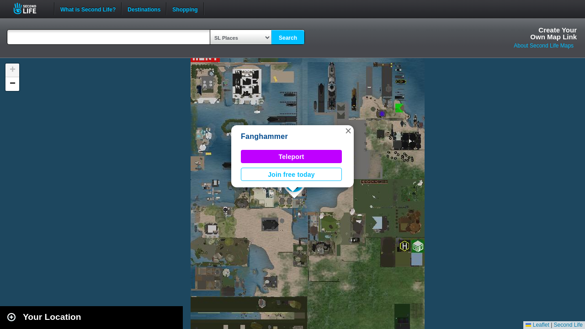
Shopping (184, 8)
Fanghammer (264, 136)
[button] (348, 130)
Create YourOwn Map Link (553, 33)
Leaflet (537, 325)
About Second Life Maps (544, 45)
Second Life (30, 8)
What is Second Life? (88, 8)
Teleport (291, 156)
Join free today (291, 174)
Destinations (144, 8)
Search (288, 38)
